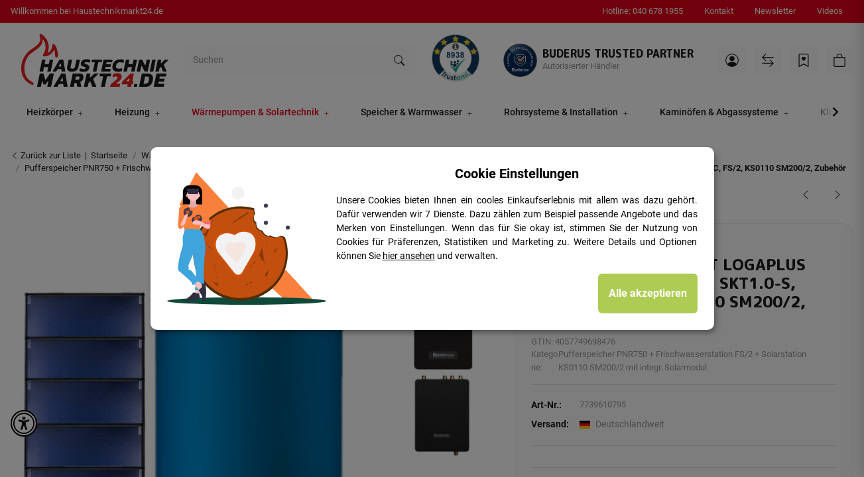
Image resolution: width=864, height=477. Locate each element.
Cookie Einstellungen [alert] (517, 174)
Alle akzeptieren (648, 293)
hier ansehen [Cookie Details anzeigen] (409, 255)
